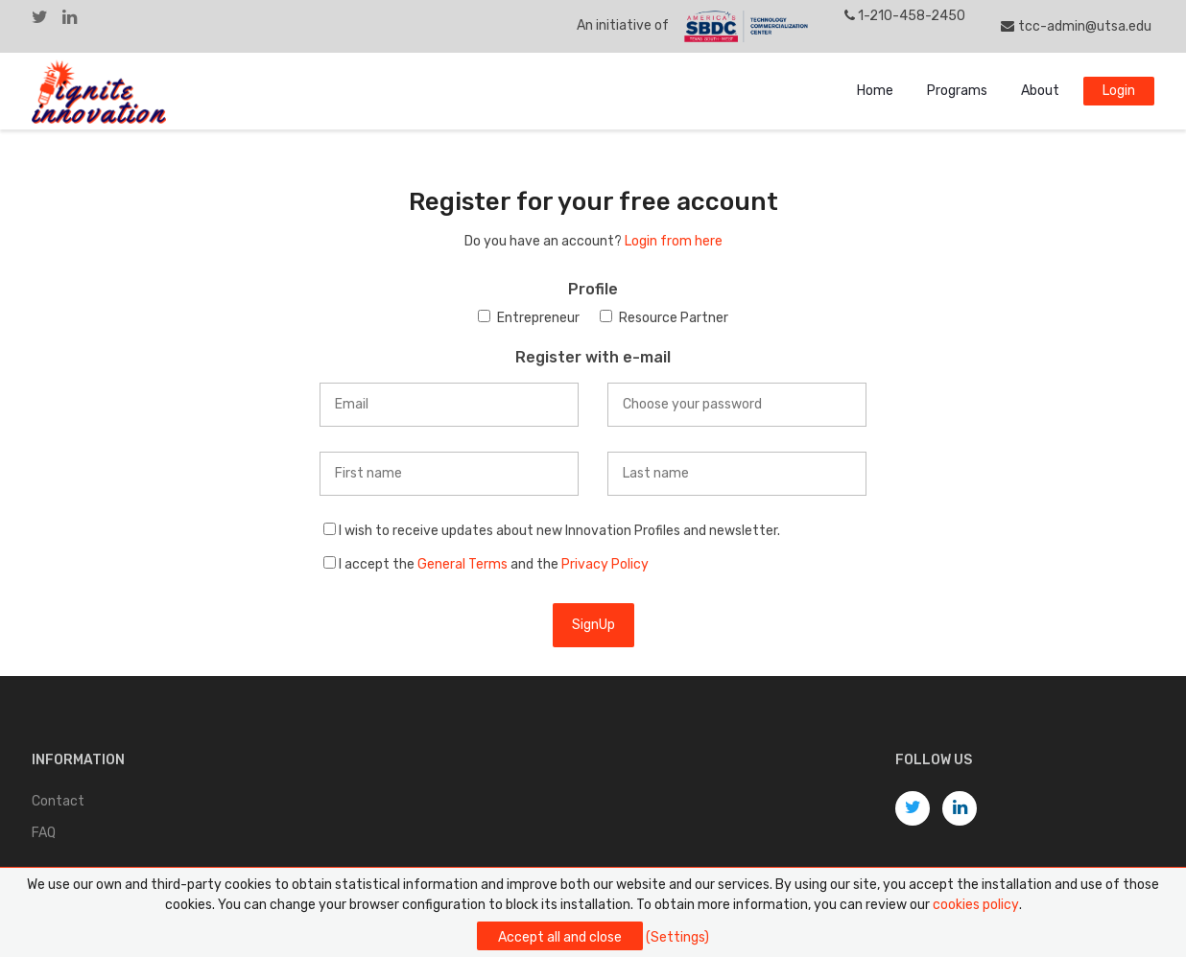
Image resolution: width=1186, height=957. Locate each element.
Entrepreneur (538, 318)
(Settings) (677, 937)
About (1040, 90)
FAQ (44, 833)
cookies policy (976, 905)
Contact (58, 801)
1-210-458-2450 (905, 16)
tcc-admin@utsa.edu (1076, 26)
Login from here (674, 241)
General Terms (462, 564)
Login (1119, 90)
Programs (957, 90)
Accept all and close (560, 937)
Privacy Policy (605, 564)
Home (875, 90)
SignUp (593, 625)
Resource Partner (673, 318)
